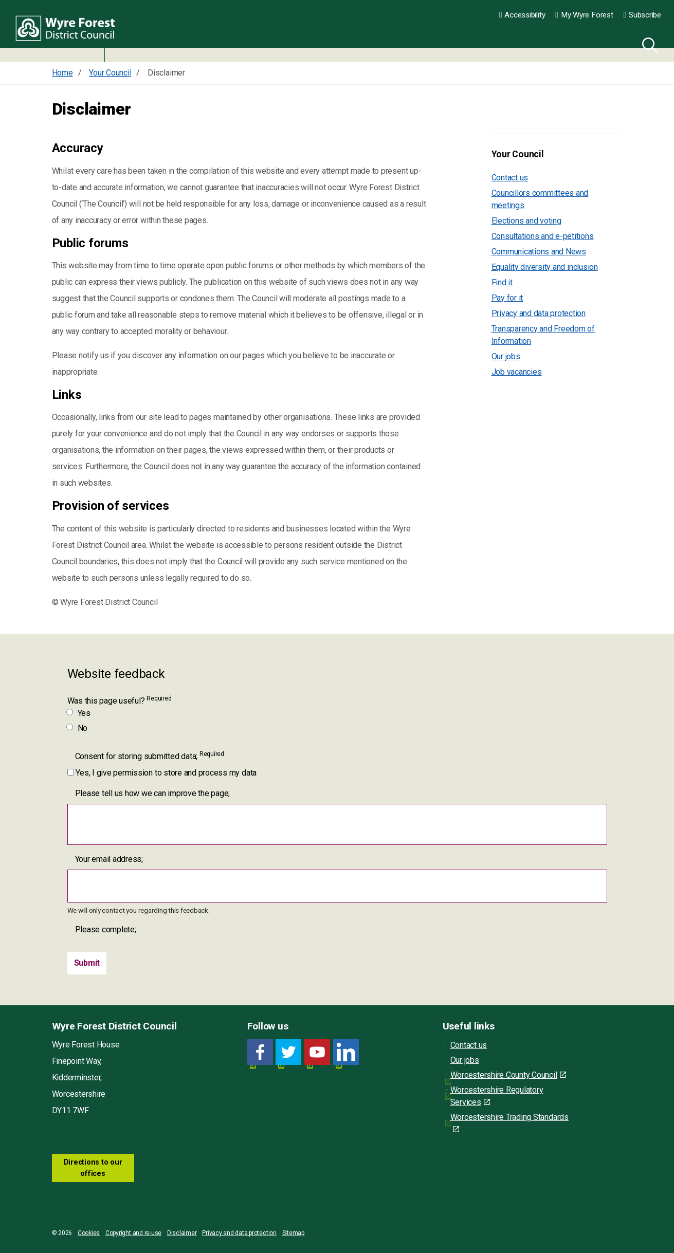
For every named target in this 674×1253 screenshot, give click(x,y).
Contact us (510, 177)
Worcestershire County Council (508, 1075)
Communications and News (538, 251)
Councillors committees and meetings (540, 199)
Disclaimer (182, 1233)
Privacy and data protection (538, 313)
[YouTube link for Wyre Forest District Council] (317, 1052)
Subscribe (642, 15)
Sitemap (293, 1233)
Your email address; (109, 859)
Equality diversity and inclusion (544, 267)
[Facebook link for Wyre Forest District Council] (260, 1052)
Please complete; (105, 929)
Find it (502, 282)
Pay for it (507, 298)
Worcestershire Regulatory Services (496, 1096)
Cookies (89, 1233)
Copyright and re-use (133, 1233)
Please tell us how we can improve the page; (152, 793)
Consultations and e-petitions (542, 236)
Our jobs (505, 356)
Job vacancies (516, 372)
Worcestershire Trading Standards (509, 1122)
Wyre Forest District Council (68, 30)
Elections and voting (526, 221)
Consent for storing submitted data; (149, 755)
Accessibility (522, 15)
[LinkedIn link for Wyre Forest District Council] (346, 1052)
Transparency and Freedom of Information (543, 335)
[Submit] (87, 963)
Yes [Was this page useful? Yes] (78, 713)
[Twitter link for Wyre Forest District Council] (288, 1052)
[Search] (647, 44)
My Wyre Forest (584, 15)
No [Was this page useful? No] (77, 728)
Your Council (517, 154)
